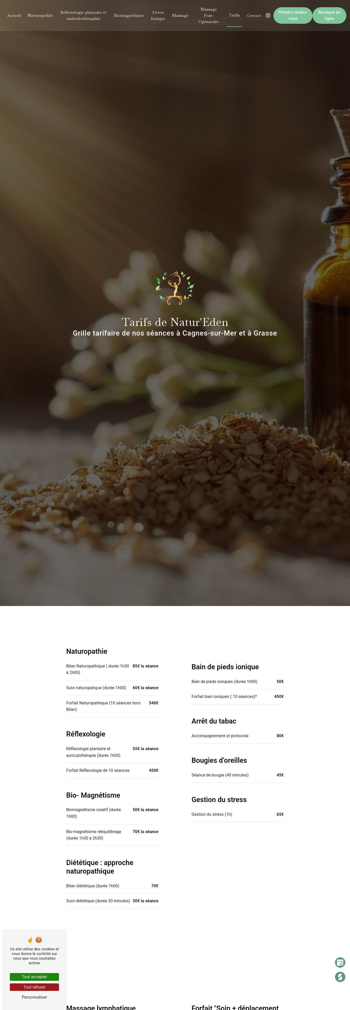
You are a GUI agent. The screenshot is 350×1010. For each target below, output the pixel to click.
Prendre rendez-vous (292, 15)
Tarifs (234, 15)
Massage (180, 15)
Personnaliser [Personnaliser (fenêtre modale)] (34, 997)
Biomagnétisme (129, 15)
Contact (253, 15)
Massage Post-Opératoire (208, 15)
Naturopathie (41, 15)
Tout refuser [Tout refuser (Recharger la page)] (34, 987)
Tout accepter (34, 976)
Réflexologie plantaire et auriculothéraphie (84, 15)
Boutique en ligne (329, 15)
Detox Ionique (158, 15)
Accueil (14, 15)
